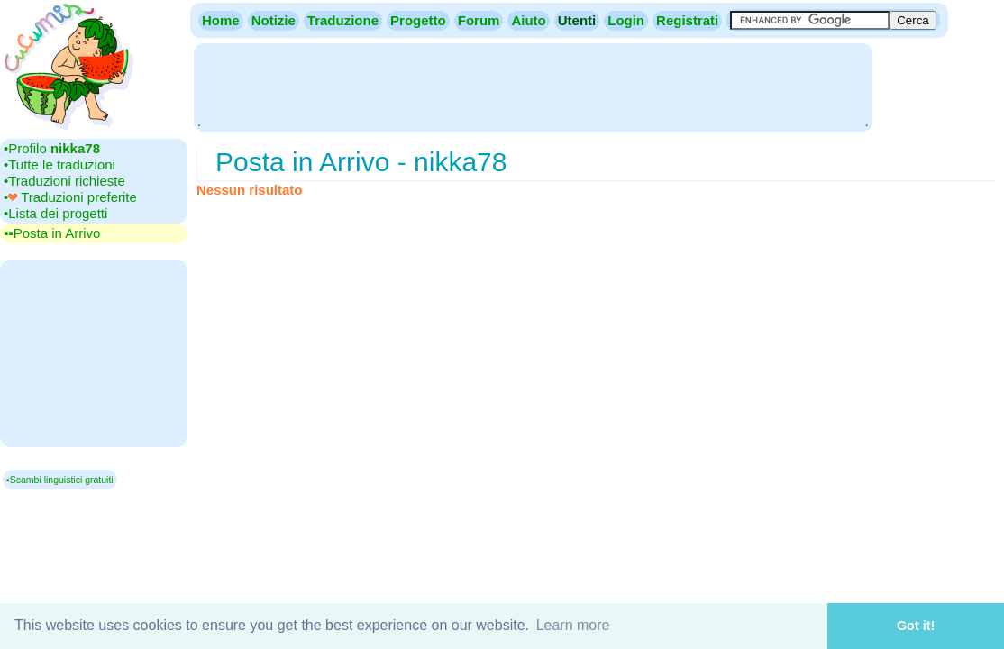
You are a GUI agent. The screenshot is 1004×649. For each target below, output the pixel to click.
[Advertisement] (533, 85)
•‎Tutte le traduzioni (59, 164)
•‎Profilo (52, 148)
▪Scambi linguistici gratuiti (60, 479)
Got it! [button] (916, 625)
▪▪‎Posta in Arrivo (52, 233)
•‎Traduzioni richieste (64, 180)
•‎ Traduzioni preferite (70, 197)
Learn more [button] (573, 625)
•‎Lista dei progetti (55, 213)
